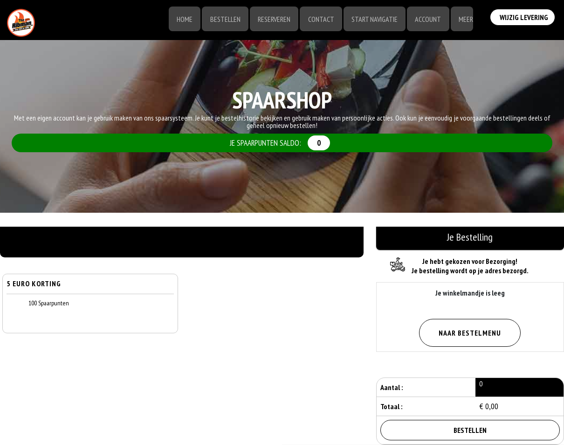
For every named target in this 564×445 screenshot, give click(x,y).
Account (426, 19)
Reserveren (270, 19)
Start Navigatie (372, 19)
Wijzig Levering (524, 18)
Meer (465, 19)
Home (179, 19)
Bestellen (221, 19)
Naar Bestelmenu (470, 332)
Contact (318, 19)
